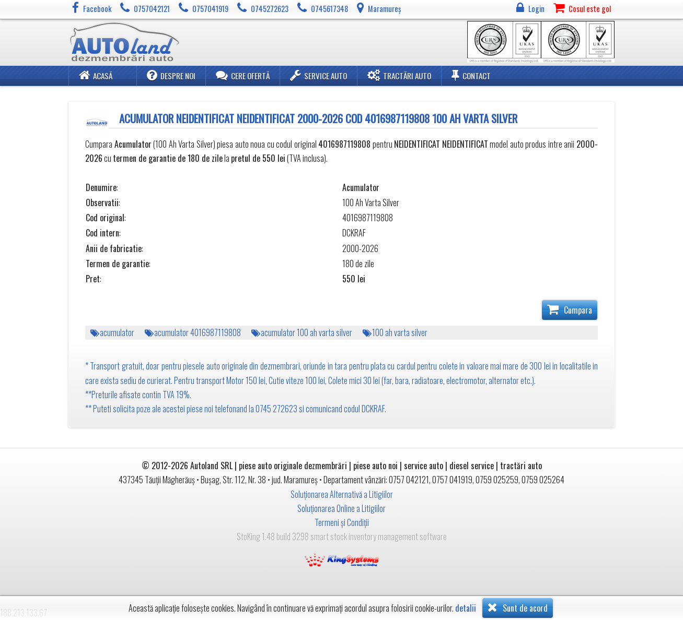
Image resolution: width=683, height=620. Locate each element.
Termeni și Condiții (342, 522)
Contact (471, 75)
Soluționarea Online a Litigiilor (341, 508)
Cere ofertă (243, 75)
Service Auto (318, 75)
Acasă (95, 75)
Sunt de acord (518, 607)
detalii (465, 608)
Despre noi (171, 75)
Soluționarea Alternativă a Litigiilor (342, 494)
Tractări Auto (399, 75)
